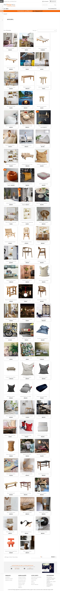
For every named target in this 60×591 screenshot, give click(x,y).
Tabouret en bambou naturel (27, 415)
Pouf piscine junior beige (43, 280)
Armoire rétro (43, 319)
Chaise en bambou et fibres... (43, 415)
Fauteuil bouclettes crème (26, 145)
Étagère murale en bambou (43, 125)
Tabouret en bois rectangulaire (11, 299)
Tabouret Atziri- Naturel (43, 222)
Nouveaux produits (9, 578)
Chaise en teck (27, 261)
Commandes (33, 580)
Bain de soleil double (43, 48)
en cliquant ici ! (38, 11)
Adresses (33, 583)
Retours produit (34, 578)
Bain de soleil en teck (11, 67)
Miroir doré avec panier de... (11, 222)
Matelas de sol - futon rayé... (10, 435)
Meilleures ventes (8, 580)
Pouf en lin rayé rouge (43, 183)
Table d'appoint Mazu (27, 551)
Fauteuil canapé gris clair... (42, 435)
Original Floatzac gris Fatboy (25, 396)
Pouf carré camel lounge (27, 125)
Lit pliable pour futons (11, 87)
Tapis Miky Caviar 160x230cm (41, 203)
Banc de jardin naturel (26, 338)
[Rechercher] (49, 5)
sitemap (19, 586)
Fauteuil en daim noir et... (27, 280)
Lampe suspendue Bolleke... (27, 319)
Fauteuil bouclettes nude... (11, 415)
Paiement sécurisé (21, 581)
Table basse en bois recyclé (43, 87)
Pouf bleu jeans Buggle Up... (42, 338)
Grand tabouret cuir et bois (25, 493)
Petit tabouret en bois (11, 106)
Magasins (20, 587)
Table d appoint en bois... (11, 454)
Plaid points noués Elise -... (42, 454)
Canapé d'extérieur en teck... (27, 164)
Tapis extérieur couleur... (11, 473)
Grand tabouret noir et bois (43, 473)
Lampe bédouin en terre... (11, 203)
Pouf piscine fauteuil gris (27, 67)
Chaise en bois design (42, 261)
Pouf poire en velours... (11, 183)
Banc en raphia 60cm (11, 512)
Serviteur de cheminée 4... (26, 203)
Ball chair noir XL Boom (42, 531)
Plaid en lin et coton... (27, 454)
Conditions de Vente (22, 578)
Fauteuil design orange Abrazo (11, 551)
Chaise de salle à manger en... (43, 241)
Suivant (53, 557)
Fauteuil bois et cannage (42, 299)
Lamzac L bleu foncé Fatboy (42, 396)
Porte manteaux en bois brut (11, 319)
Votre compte (34, 575)
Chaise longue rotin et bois (11, 261)
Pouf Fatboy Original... (27, 377)
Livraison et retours (22, 577)
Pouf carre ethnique (10, 48)
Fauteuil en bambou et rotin (10, 241)
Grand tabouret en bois (41, 67)
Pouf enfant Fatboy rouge (26, 435)
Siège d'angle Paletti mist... (42, 357)
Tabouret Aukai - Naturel (43, 512)
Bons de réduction (34, 584)
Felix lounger (42, 145)
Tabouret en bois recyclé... (26, 48)
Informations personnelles (36, 577)
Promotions (7, 577)
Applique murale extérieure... (26, 531)
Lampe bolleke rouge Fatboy (25, 299)
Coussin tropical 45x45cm (11, 357)
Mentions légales (21, 583)
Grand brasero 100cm (25, 106)
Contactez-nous (21, 584)
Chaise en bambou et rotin (26, 241)
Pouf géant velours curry (27, 183)
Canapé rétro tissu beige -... (11, 377)
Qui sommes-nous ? (22, 580)
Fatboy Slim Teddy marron (42, 164)
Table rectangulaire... (27, 87)
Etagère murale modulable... (11, 164)
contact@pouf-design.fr (50, 585)
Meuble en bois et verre (11, 280)
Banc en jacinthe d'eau (27, 512)
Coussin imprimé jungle (27, 357)
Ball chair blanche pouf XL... (11, 125)
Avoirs (32, 581)
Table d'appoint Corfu (10, 531)
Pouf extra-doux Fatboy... (10, 145)
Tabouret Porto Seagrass (41, 493)
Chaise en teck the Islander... (27, 473)
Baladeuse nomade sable (10, 338)
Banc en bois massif (11, 493)
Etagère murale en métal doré (27, 222)
